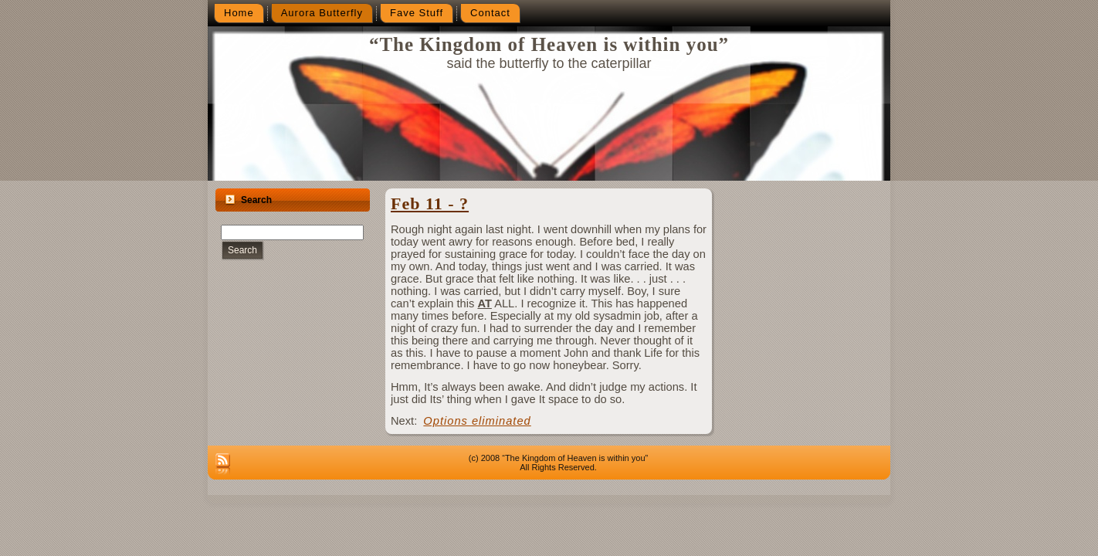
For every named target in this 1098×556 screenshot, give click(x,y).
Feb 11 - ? (430, 203)
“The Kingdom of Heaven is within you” (549, 44)
